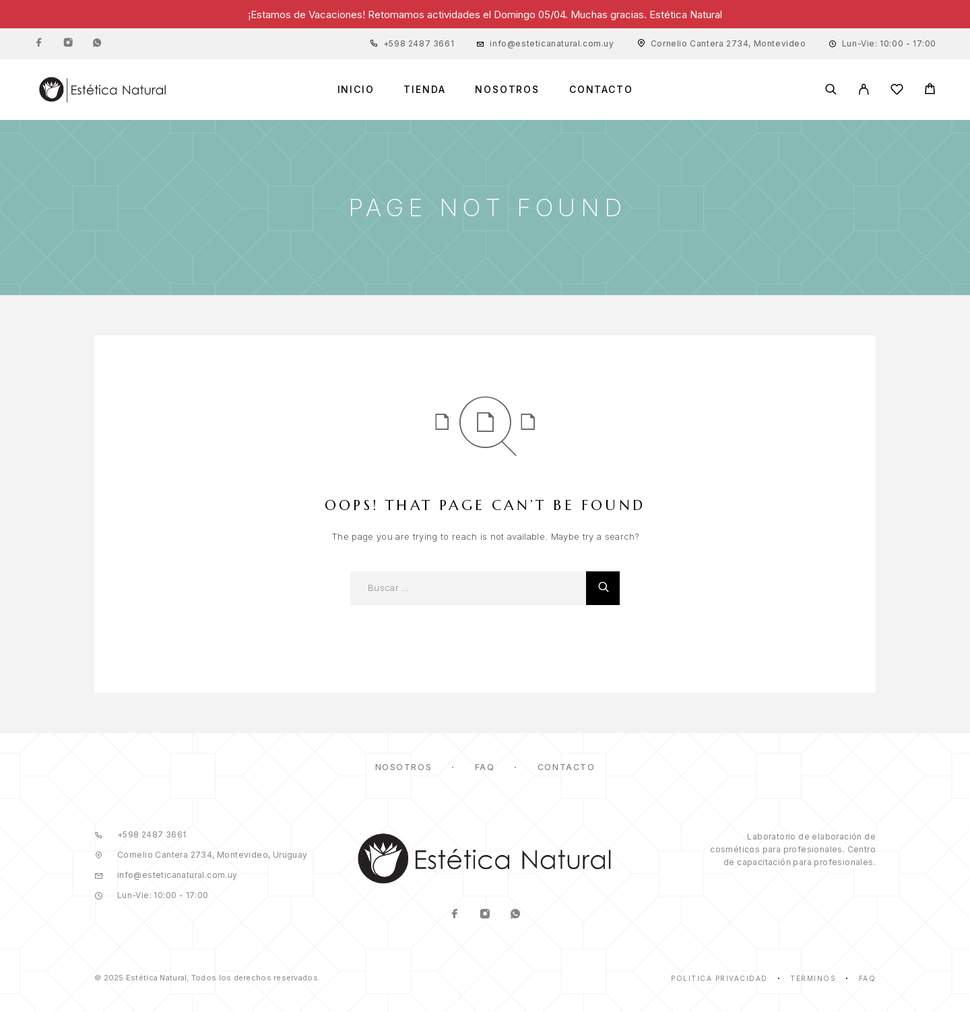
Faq (867, 978)
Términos (813, 978)
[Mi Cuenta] (863, 89)
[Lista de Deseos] (896, 91)
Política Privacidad (719, 978)
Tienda (424, 89)
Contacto (601, 89)
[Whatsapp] (97, 44)
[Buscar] (830, 89)
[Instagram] (68, 44)
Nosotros (507, 89)
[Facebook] (39, 44)
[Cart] (929, 90)
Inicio (356, 89)
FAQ (485, 767)
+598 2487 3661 (418, 43)
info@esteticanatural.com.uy (552, 43)
